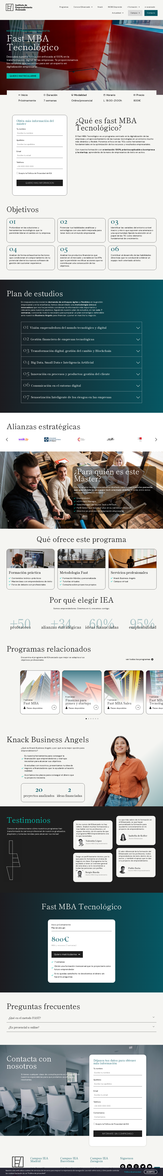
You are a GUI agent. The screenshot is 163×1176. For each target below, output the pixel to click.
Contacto (151, 13)
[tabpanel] (41, 692)
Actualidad (117, 13)
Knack (100, 7)
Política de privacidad (132, 1172)
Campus (135, 13)
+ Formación (133, 7)
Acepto (150, 1172)
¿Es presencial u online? (24, 1027)
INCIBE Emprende (115, 7)
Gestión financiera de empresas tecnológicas (58, 339)
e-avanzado (150, 7)
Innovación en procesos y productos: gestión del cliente (66, 374)
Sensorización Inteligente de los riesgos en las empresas (67, 397)
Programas (63, 7)
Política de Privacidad (36, 173)
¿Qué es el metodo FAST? (25, 1018)
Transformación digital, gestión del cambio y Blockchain (67, 351)
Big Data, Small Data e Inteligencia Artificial (58, 362)
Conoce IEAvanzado (83, 7)
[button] (81, 327)
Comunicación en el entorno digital (52, 385)
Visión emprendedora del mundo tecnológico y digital (65, 327)
